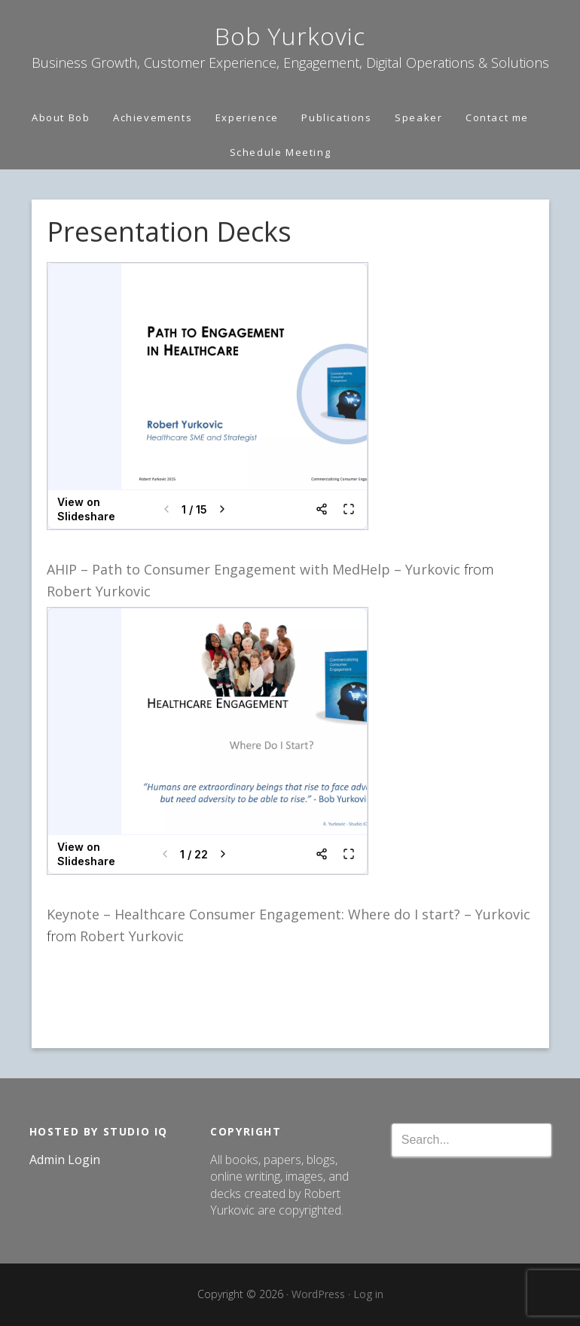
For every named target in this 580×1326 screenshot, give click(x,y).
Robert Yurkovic (99, 591)
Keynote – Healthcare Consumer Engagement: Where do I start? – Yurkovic (288, 914)
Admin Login (64, 1159)
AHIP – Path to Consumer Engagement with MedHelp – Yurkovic (255, 569)
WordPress (318, 1294)
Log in (368, 1294)
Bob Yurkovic (290, 36)
